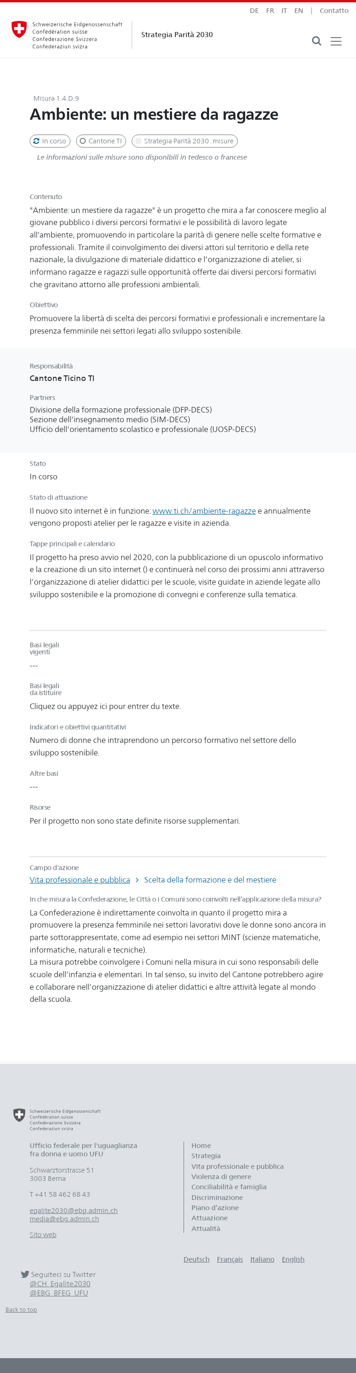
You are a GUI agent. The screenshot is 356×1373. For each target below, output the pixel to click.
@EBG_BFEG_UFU (59, 1293)
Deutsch (197, 1259)
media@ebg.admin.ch (64, 1219)
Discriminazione (217, 1197)
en (298, 10)
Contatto (334, 10)
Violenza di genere (221, 1177)
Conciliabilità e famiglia (229, 1187)
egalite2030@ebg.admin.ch (74, 1210)
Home (201, 1145)
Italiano (262, 1259)
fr (270, 10)
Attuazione (209, 1218)
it (284, 10)
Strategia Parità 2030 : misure (184, 141)
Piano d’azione (215, 1208)
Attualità (205, 1229)
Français (230, 1259)
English (293, 1259)
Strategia (206, 1156)
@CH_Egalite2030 (60, 1283)
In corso (49, 141)
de (254, 10)
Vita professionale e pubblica (80, 879)
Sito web (43, 1235)
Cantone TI (100, 141)
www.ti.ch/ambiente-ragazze (204, 511)
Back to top (21, 1309)
